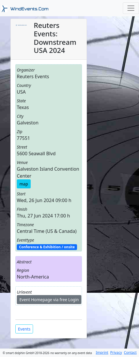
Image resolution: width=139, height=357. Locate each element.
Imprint (102, 352)
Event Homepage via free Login (49, 299)
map (23, 184)
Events (24, 329)
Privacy (116, 352)
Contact (130, 352)
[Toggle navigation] (131, 8)
